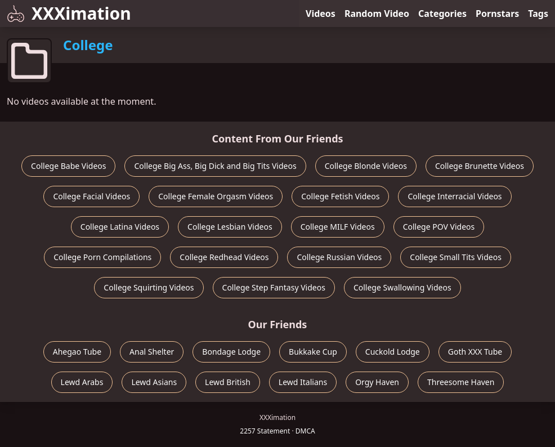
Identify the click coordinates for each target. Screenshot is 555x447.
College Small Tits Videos (456, 257)
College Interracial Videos (455, 196)
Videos (320, 13)
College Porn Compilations (102, 257)
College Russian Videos (339, 257)
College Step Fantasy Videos (273, 287)
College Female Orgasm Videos (215, 196)
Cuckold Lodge (392, 351)
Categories (442, 13)
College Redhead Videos (224, 257)
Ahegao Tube (77, 351)
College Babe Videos (68, 165)
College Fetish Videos (340, 196)
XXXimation (69, 13)
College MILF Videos (338, 226)
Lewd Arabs (82, 382)
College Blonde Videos (366, 165)
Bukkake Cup (313, 351)
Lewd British (227, 382)
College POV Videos (439, 226)
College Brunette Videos (479, 165)
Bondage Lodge (231, 351)
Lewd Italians (303, 382)
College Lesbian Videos (229, 226)
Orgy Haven (377, 382)
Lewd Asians (154, 382)
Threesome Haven (460, 382)
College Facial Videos (91, 196)
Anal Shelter (151, 351)
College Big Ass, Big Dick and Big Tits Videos (215, 165)
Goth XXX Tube (475, 351)
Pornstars (497, 13)
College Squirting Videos (149, 287)
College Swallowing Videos (402, 287)
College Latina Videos (119, 226)
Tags (538, 13)
